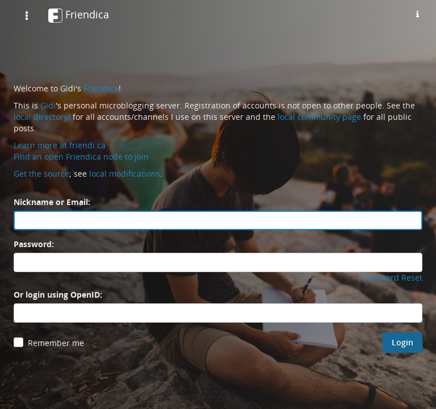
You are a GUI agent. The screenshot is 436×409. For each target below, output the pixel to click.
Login (402, 342)
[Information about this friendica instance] (417, 14)
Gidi (48, 105)
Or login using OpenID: (58, 294)
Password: (34, 244)
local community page (319, 116)
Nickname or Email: (52, 202)
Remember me (56, 342)
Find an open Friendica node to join (81, 156)
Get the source (41, 173)
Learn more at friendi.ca (60, 145)
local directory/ (42, 116)
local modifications (124, 173)
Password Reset (392, 277)
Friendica (101, 88)
